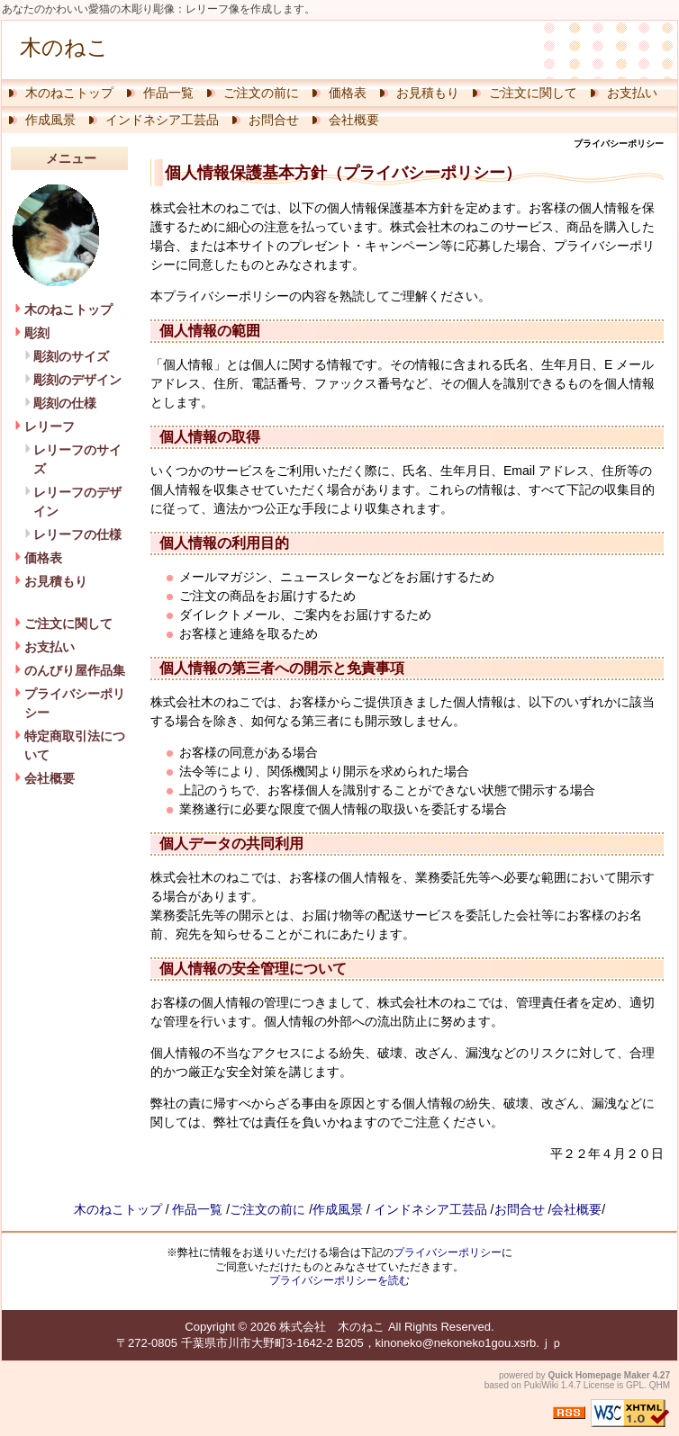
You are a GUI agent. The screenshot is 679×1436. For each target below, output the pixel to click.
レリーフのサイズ (77, 459)
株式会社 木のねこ (332, 1326)
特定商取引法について (74, 745)
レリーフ (49, 426)
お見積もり (427, 92)
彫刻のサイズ (71, 356)
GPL (635, 1385)
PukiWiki (541, 1385)
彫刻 (37, 333)
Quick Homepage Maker (598, 1375)
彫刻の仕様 (64, 403)
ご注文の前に (261, 92)
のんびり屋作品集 (74, 670)
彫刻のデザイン (77, 379)
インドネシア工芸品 (162, 119)
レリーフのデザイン (77, 501)
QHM (659, 1385)
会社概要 (354, 119)
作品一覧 (168, 92)
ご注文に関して (533, 92)
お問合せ (274, 119)
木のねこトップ (69, 92)
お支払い (632, 92)
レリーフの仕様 (77, 534)
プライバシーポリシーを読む (339, 1280)
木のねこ (64, 47)
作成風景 (50, 119)
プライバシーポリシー (74, 703)
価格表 (348, 92)
